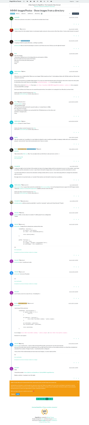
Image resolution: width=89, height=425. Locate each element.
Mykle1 (16, 149)
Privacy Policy (47, 422)
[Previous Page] (37, 399)
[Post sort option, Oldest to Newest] (69, 14)
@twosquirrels (24, 184)
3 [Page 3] (44, 399)
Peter (15, 53)
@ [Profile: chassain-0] (17, 226)
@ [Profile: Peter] (16, 73)
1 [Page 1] (39, 399)
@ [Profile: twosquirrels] (17, 187)
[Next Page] (52, 399)
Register (13, 394)
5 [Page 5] (49, 399)
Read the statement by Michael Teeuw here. (44, 6)
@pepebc (39, 149)
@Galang (21, 212)
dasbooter (16, 29)
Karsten (55, 418)
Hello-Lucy (25, 153)
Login (18, 394)
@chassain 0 (22, 224)
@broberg (21, 343)
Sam (42, 418)
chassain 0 (16, 212)
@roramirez (23, 29)
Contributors (54, 420)
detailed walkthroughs (23, 93)
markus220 (16, 17)
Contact (41, 422)
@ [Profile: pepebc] (16, 151)
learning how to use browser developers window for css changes (25, 252)
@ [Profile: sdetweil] (16, 262)
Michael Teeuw (50, 417)
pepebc (16, 137)
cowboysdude (17, 40)
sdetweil (16, 224)
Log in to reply (75, 13)
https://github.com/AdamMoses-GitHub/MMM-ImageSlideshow (39, 372)
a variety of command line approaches (28, 188)
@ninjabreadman (21, 101)
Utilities (12, 13)
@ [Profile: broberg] (16, 345)
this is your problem (45, 187)
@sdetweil (22, 260)
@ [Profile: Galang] (16, 214)
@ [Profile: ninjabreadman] (18, 103)
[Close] (78, 382)
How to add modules (18, 158)
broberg (16, 303)
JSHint (34, 92)
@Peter (23, 71)
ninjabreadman (17, 71)
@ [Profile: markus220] (17, 45)
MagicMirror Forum (15, 1)
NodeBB (43, 420)
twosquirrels (17, 166)
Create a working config (18, 156)
